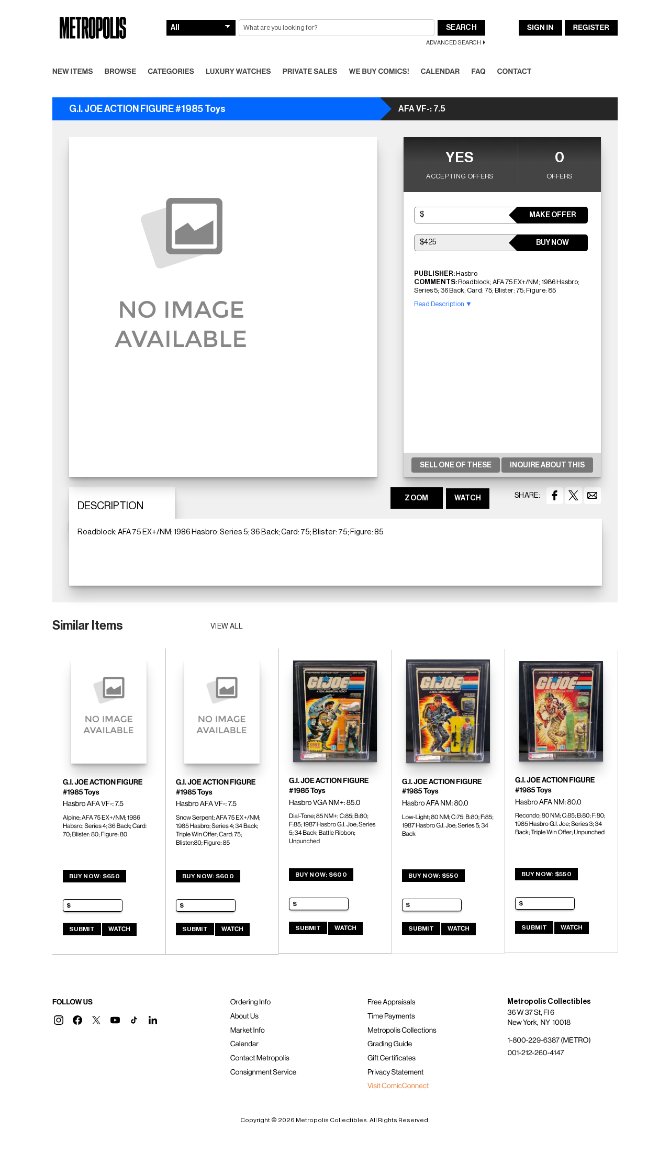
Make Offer (552, 215)
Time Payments (391, 1016)
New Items (72, 71)
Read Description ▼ (443, 303)
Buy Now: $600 (208, 876)
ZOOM (416, 498)
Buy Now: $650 (94, 876)
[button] (58, 1020)
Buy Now (552, 243)
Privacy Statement (395, 1072)
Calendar (440, 71)
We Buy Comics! (379, 71)
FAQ (478, 71)
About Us (244, 1016)
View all (226, 626)
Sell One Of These (456, 465)
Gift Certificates (391, 1058)
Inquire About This (547, 465)
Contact (514, 71)
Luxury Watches (238, 71)
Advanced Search (453, 43)
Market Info (247, 1030)
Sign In (540, 27)
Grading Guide (389, 1044)
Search (461, 27)
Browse (121, 71)
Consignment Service (263, 1072)
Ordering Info (250, 1002)
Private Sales (310, 71)
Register (591, 27)
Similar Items (87, 625)
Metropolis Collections (402, 1030)
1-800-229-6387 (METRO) (548, 1040)
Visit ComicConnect (398, 1086)
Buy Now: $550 (433, 875)
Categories (171, 71)
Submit (82, 929)
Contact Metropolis (259, 1058)
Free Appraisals (391, 1002)
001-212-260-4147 (535, 1053)
